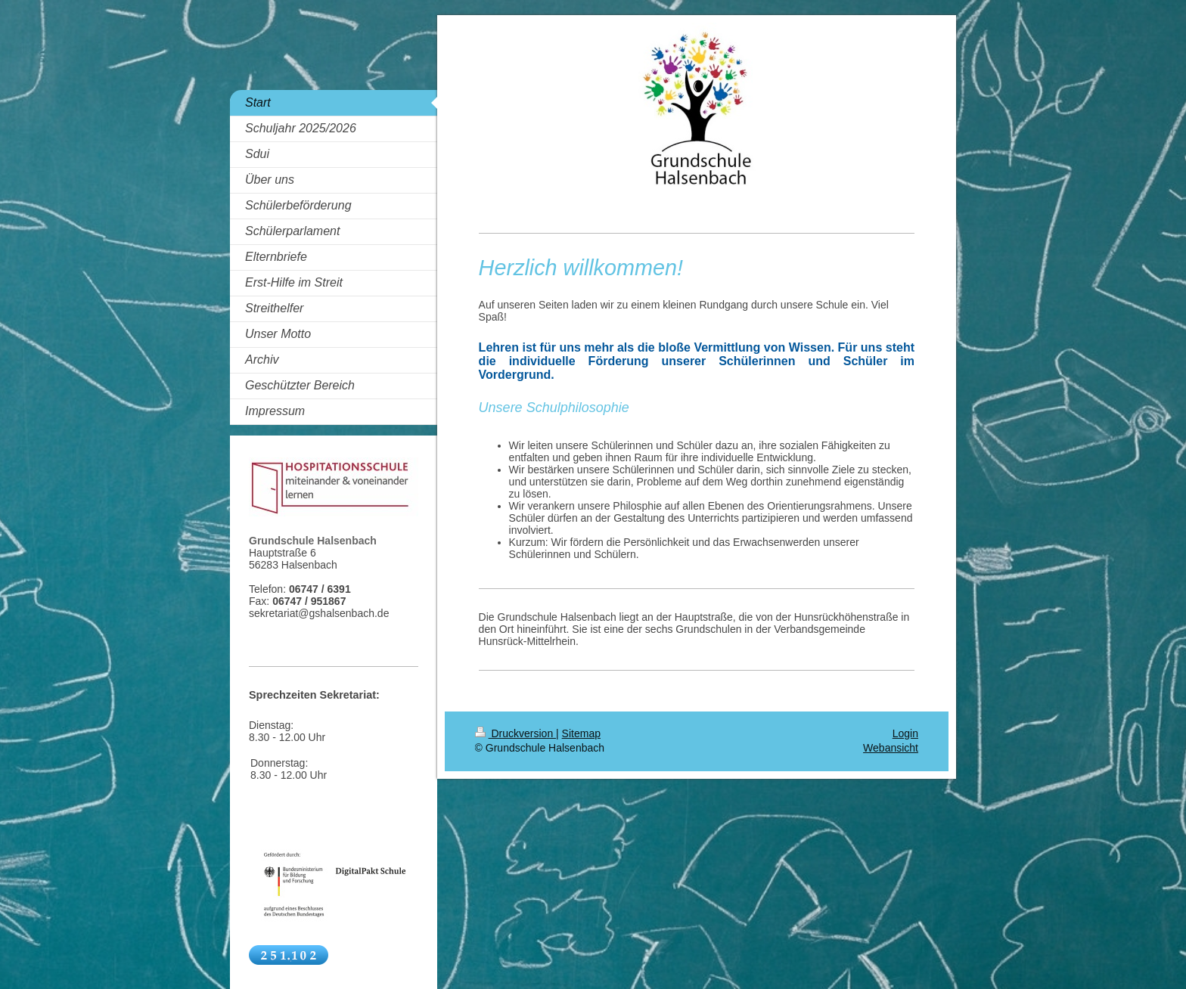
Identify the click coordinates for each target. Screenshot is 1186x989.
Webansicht (890, 748)
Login (905, 733)
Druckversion (515, 733)
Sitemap (581, 733)
